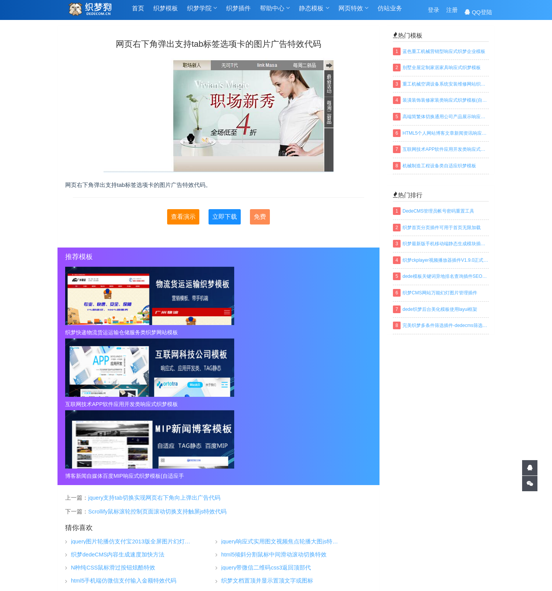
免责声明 (382, 544)
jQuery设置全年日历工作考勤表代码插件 (272, 463)
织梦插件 (238, 12)
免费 (260, 216)
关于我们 (382, 521)
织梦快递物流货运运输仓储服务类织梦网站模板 (114, 332)
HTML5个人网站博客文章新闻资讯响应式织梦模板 (445, 133)
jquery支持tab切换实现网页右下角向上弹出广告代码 (154, 354)
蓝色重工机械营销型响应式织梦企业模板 (443, 51)
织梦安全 (309, 544)
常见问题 (382, 533)
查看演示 (183, 216)
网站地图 (274, 573)
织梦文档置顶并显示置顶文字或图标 (267, 437)
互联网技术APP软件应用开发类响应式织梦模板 (218, 332)
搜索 (486, 556)
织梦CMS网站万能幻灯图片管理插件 (439, 293)
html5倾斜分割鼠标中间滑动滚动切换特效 (274, 411)
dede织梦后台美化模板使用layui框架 (439, 309)
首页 (138, 12)
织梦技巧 (309, 521)
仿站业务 (390, 12)
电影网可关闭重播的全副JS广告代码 (267, 450)
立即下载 (224, 216)
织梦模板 (165, 12)
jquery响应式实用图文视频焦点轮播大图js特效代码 (281, 398)
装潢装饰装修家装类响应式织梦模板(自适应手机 (445, 100)
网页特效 (353, 11)
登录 (433, 12)
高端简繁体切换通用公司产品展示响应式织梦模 (445, 116)
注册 (452, 12)
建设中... (470, 542)
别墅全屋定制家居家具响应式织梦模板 (441, 67)
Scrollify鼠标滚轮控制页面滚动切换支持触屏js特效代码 (157, 368)
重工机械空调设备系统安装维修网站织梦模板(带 (445, 84)
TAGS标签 (238, 573)
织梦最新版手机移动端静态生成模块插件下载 (445, 243)
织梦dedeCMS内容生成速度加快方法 (117, 411)
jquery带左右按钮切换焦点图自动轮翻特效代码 (130, 450)
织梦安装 (309, 533)
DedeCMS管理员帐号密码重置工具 (438, 211)
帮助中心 (275, 11)
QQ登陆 (478, 12)
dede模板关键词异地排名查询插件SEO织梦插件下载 (445, 276)
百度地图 (308, 573)
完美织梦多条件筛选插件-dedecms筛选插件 (445, 325)
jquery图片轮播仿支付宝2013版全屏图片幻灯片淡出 (131, 398)
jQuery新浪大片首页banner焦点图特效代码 (125, 463)
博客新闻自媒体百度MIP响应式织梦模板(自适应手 (323, 332)
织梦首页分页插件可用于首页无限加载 (441, 227)
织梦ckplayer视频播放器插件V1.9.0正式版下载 (445, 260)
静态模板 (314, 11)
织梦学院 (202, 11)
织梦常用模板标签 (351, 573)
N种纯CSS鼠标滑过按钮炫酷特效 (113, 424)
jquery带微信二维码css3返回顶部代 (266, 424)
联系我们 (382, 556)
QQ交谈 (472, 509)
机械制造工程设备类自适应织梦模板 (439, 165)
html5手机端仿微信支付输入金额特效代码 (123, 437)
